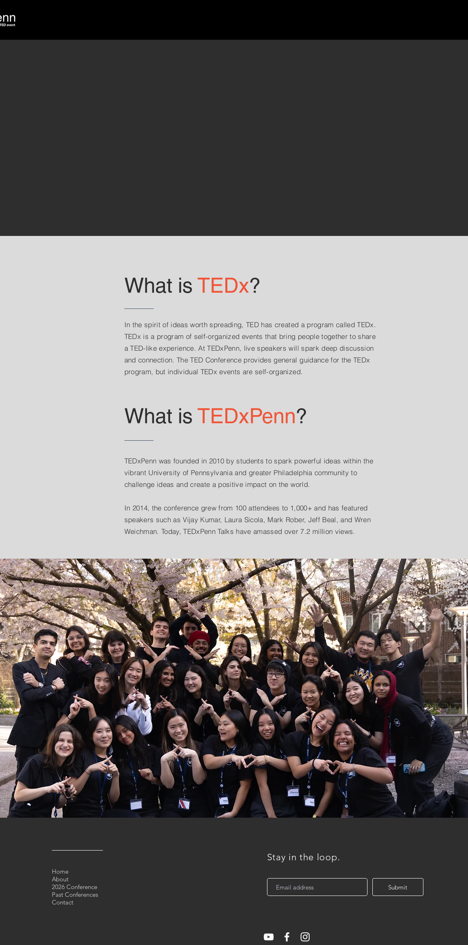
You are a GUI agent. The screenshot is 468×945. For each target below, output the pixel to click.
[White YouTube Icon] (269, 937)
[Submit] (397, 887)
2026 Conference (74, 887)
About (60, 879)
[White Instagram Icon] (305, 937)
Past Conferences (75, 894)
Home (60, 871)
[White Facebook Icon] (287, 937)
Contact (62, 902)
